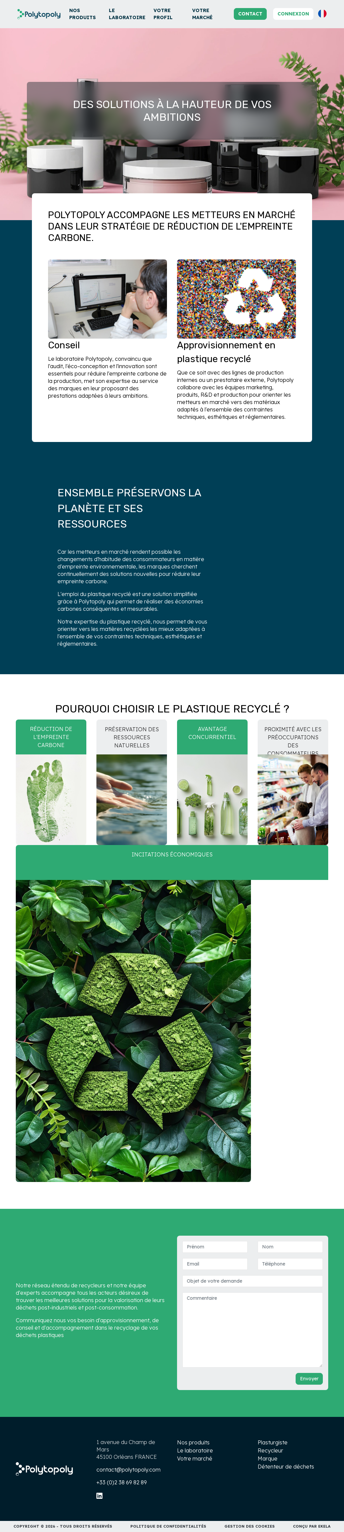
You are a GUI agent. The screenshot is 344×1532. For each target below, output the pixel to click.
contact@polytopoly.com (128, 1469)
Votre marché (202, 13)
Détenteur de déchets (286, 1466)
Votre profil (163, 13)
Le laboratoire (127, 13)
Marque (267, 1458)
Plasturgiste (273, 1442)
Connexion (293, 14)
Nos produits (82, 13)
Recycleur (270, 1450)
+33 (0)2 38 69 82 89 (121, 1482)
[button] (322, 13)
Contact (250, 14)
